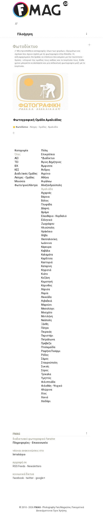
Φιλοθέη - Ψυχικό (51, 385)
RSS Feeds (19, 466)
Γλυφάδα (46, 204)
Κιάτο (44, 273)
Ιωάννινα (46, 243)
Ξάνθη (44, 324)
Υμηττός (46, 378)
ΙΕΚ (16, 165)
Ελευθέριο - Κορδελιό (54, 216)
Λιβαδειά (46, 300)
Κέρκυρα (46, 246)
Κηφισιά (46, 270)
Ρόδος (45, 354)
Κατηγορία (21, 150)
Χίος (44, 393)
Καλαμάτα (47, 254)
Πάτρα (45, 327)
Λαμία (44, 293)
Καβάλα (45, 250)
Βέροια (45, 196)
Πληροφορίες (21, 442)
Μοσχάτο (46, 312)
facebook (18, 477)
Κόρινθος (46, 285)
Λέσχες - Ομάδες (25, 177)
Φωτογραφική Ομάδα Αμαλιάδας (37, 120)
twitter (30, 477)
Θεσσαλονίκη (49, 239)
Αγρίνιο (45, 173)
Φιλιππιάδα (48, 381)
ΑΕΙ (16, 158)
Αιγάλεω (46, 181)
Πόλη (44, 150)
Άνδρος (45, 169)
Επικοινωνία (40, 442)
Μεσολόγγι (47, 308)
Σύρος (45, 370)
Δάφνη (45, 208)
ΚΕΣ (17, 169)
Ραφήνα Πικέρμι (50, 351)
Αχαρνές (46, 192)
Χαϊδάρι (46, 401)
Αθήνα (45, 177)
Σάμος (45, 358)
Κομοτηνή (47, 281)
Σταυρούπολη (49, 362)
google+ (40, 477)
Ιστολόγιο (19, 454)
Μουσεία (20, 181)
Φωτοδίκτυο (22, 127)
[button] (23, 33)
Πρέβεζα (46, 343)
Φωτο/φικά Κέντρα (26, 185)
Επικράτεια (48, 154)
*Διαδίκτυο (48, 158)
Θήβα (44, 235)
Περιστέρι (47, 335)
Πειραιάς (46, 331)
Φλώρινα (46, 389)
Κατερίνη (46, 266)
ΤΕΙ (16, 162)
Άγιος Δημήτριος (51, 162)
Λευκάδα (46, 297)
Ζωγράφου (47, 223)
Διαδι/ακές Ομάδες (26, 173)
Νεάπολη (46, 320)
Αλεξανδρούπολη (51, 185)
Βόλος (45, 200)
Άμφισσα (46, 165)
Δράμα (45, 212)
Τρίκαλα (46, 374)
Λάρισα (45, 289)
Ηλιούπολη (47, 227)
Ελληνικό (46, 219)
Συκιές (45, 366)
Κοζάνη (45, 277)
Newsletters (34, 466)
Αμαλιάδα (47, 189)
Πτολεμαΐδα (48, 347)
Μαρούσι (46, 304)
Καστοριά (46, 262)
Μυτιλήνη (47, 316)
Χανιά (44, 397)
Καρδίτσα (46, 258)
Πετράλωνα (48, 339)
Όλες (18, 154)
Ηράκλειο (46, 231)
